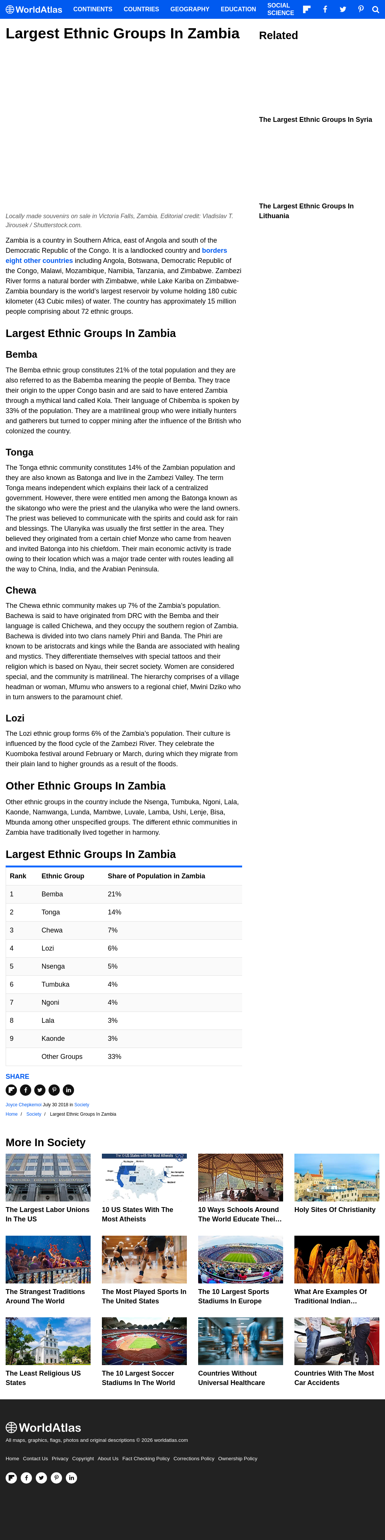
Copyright (83, 1458)
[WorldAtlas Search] (375, 9)
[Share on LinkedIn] (68, 1090)
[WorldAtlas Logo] (37, 9)
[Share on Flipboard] (11, 1090)
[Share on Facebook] (25, 1090)
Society (81, 1104)
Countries (141, 9)
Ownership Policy (237, 1458)
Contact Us (35, 1458)
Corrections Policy (193, 1458)
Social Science (280, 9)
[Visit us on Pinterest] (56, 1478)
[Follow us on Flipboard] (11, 1478)
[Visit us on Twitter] (41, 1478)
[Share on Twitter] (39, 1090)
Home (12, 1458)
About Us (108, 1458)
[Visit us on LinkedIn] (71, 1478)
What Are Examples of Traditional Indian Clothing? (330, 1301)
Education (238, 9)
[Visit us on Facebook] (26, 1478)
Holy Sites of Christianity (335, 1209)
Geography (189, 9)
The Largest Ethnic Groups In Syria (315, 119)
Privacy (60, 1458)
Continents (92, 9)
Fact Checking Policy (146, 1458)
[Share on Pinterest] (54, 1090)
